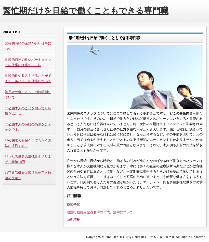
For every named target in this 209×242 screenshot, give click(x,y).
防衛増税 (73, 219)
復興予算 (73, 205)
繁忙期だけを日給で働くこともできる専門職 (85, 10)
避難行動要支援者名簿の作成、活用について (100, 212)
